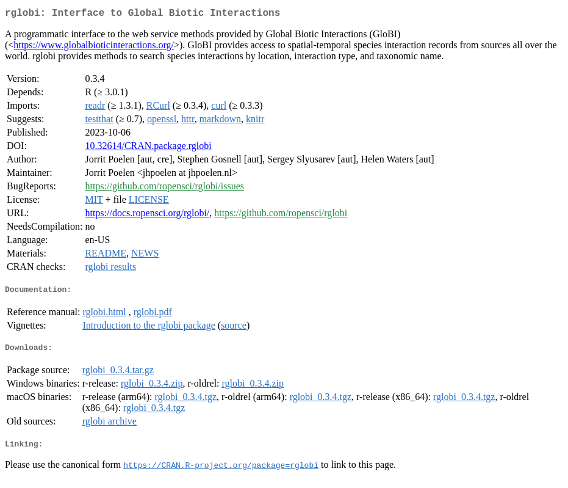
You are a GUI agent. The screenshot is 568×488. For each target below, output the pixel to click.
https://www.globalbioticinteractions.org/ (93, 47)
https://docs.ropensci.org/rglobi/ (147, 215)
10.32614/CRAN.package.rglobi (148, 148)
